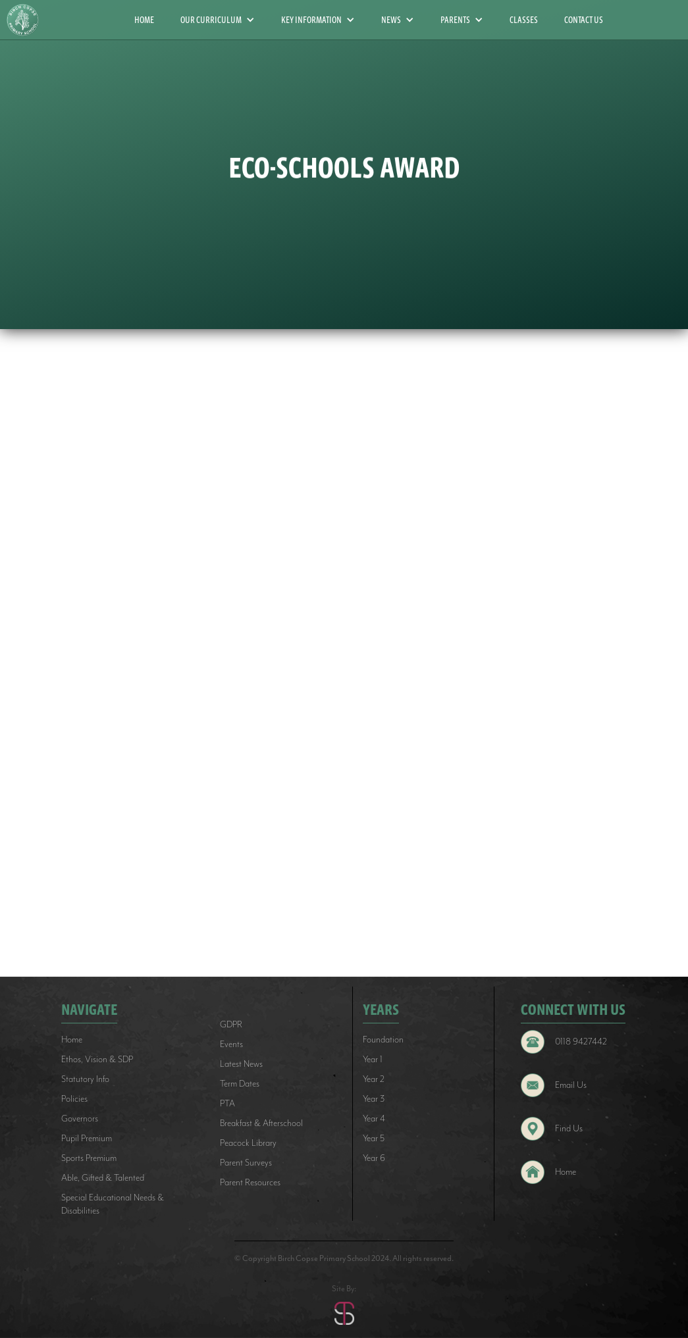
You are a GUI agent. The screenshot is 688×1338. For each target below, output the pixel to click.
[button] (217, 19)
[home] (28, 20)
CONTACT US (583, 19)
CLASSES (524, 19)
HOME (144, 19)
